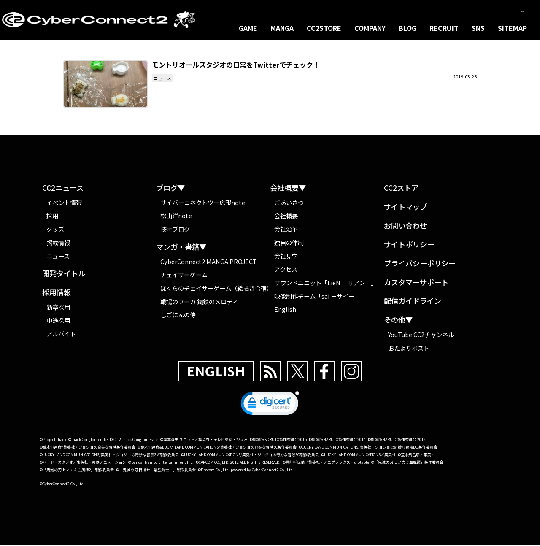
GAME (248, 28)
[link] (270, 406)
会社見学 (286, 256)
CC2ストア (401, 188)
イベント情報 (64, 203)
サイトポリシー (409, 245)
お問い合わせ (405, 226)
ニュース (162, 79)
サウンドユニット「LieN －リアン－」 (325, 283)
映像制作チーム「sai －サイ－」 (317, 296)
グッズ (55, 229)
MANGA (282, 28)
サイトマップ (405, 207)
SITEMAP (512, 28)
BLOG (407, 28)
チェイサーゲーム (184, 275)
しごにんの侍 (178, 315)
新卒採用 (58, 307)
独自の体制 (289, 243)
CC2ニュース (63, 188)
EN (519, 11)
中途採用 (58, 321)
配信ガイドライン (412, 302)
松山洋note (176, 216)
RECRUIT (444, 28)
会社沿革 (286, 229)
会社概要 (286, 216)
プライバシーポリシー (420, 264)
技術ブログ (175, 229)
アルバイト (61, 334)
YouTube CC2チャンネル (421, 335)
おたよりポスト (408, 348)
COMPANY (370, 28)
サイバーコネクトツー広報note (202, 203)
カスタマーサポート (416, 283)
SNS (478, 28)
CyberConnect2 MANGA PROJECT (208, 262)
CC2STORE (324, 28)
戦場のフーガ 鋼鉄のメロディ (199, 302)
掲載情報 (58, 243)
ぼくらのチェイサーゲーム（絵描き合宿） (215, 288)
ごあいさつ (289, 203)
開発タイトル (63, 274)
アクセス (285, 269)
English (285, 309)
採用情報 (56, 293)
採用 (52, 216)
